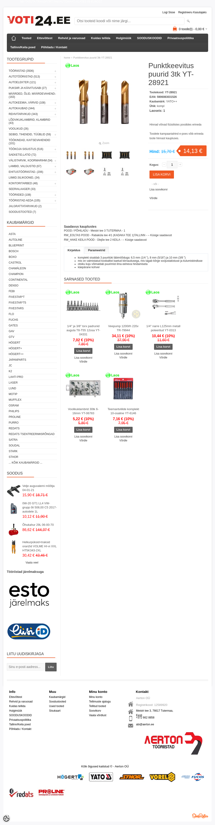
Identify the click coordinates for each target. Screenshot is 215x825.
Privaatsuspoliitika (181, 38)
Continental (18, 279)
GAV (11, 331)
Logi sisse (169, 12)
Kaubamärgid (57, 697)
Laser (13, 382)
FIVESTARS (16, 308)
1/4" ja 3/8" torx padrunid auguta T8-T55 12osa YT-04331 (83, 330)
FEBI (12, 291)
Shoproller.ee (200, 816)
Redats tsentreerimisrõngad (32, 434)
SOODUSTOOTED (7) (22, 212)
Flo (11, 314)
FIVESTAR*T (17, 297)
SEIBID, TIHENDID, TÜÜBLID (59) (30, 134)
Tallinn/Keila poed (22, 47)
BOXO (13, 257)
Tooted (26, 38)
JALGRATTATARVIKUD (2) (25, 206)
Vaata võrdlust (97, 715)
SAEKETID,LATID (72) (22, 154)
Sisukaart (54, 710)
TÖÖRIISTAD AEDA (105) (24, 200)
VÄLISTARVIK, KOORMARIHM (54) (30, 160)
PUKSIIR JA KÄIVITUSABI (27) (28, 88)
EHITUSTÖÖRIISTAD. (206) (26, 172)
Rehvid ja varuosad (71, 38)
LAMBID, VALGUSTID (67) (25, 166)
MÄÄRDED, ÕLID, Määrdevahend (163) (32, 95)
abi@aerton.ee (145, 724)
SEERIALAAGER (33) (22, 189)
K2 (10, 371)
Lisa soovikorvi (158, 189)
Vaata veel (32, 562)
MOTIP (13, 394)
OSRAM (14, 405)
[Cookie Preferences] (6, 818)
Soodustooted (57, 701)
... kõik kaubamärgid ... (25, 462)
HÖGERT (14, 342)
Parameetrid (96, 250)
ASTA (12, 234)
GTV (11, 337)
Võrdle (153, 198)
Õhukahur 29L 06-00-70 (38, 524)
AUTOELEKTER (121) (22, 82)
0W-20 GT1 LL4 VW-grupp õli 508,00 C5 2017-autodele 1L (39, 507)
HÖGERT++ (16, 354)
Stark (13, 451)
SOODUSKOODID (149, 38)
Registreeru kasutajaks (192, 12)
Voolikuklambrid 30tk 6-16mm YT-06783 (83, 411)
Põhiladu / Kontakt (54, 47)
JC (10, 365)
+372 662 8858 (145, 717)
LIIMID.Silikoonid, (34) (24, 177)
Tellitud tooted (97, 706)
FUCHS (13, 319)
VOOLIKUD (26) (19, 128)
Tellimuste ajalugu (100, 701)
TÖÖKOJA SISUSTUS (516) (26, 149)
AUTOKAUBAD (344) (22, 108)
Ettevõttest (44, 38)
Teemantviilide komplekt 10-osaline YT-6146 (123, 411)
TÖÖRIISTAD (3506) (21, 70)
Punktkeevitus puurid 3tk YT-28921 (92, 57)
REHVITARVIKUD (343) (23, 114)
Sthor (13, 457)
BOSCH (13, 251)
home (67, 57)
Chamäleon (17, 268)
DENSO (13, 285)
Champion (16, 274)
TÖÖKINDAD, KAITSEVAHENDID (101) (29, 142)
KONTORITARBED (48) (23, 183)
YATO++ (171, 101)
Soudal (14, 445)
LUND (12, 388)
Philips (14, 411)
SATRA (13, 439)
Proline (15, 417)
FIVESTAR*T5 (17, 302)
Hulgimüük (123, 38)
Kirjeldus (74, 250)
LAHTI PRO (16, 377)
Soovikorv (95, 710)
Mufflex (15, 399)
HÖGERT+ (15, 348)
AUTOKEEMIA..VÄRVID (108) (27, 102)
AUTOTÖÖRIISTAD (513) (24, 76)
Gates (13, 325)
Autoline (15, 239)
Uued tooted (56, 706)
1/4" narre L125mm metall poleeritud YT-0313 (163, 328)
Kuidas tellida (100, 38)
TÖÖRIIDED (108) (20, 194)
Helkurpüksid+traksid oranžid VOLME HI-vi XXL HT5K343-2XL (39, 546)
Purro (13, 422)
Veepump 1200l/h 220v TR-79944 (123, 328)
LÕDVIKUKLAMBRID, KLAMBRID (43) (29, 121)
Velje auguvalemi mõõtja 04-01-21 (38, 488)
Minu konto (95, 697)
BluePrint (16, 245)
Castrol (15, 262)
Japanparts (17, 359)
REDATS (14, 428)
